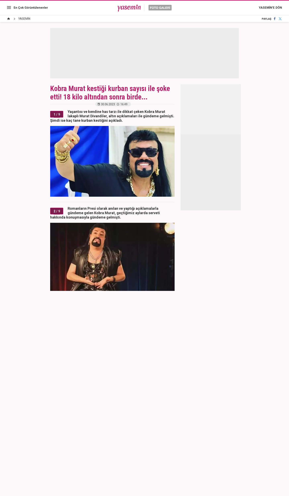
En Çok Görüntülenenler (31, 7)
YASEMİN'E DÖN (270, 7)
